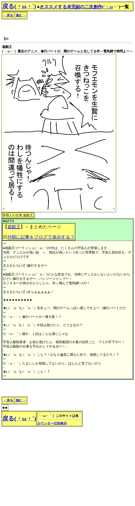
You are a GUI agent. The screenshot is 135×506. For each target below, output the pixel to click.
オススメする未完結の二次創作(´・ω (76, 6)
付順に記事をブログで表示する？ (41, 237)
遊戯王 (13, 226)
